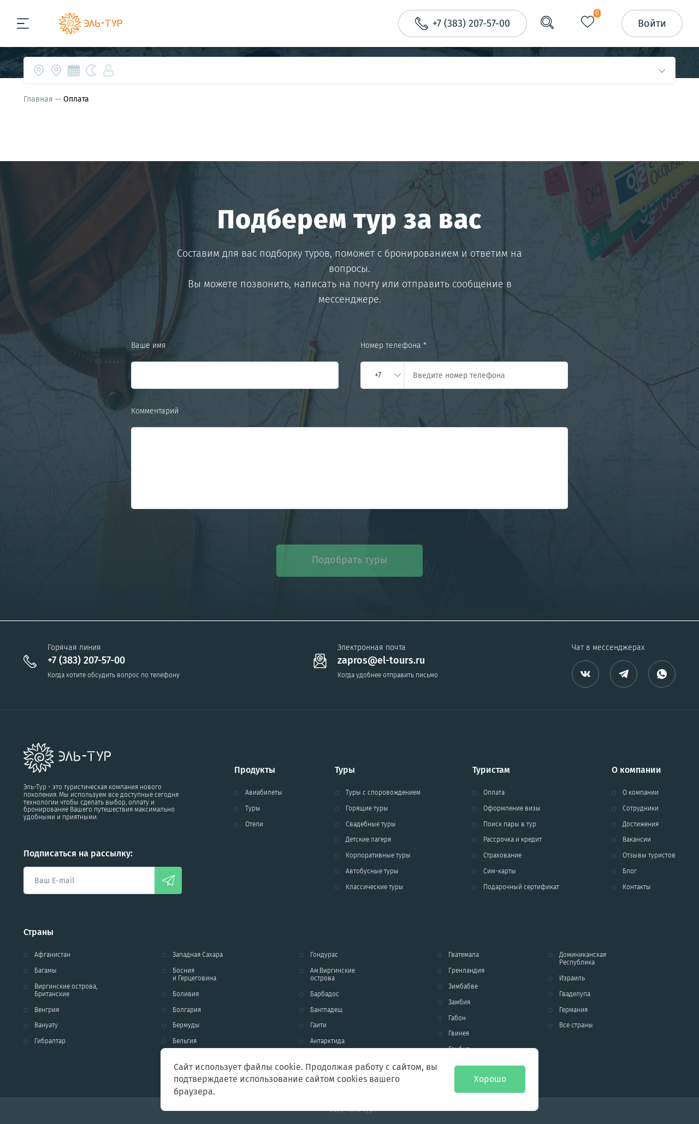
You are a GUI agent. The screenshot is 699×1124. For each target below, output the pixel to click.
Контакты (637, 887)
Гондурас (324, 955)
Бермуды (186, 1025)
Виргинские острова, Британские (65, 990)
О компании (641, 792)
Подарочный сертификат (521, 887)
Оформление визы (512, 808)
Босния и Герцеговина (194, 974)
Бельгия (185, 1041)
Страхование (502, 855)
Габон (457, 1018)
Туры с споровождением (383, 792)
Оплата (494, 792)
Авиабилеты (263, 792)
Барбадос (324, 994)
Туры (252, 808)
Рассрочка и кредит (512, 839)
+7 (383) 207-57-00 (86, 660)
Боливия (186, 994)
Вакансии (637, 839)
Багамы (45, 970)
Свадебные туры (371, 824)
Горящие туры (367, 808)
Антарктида (327, 1041)
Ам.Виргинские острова (332, 974)
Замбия (459, 1002)
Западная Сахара (198, 955)
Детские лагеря (368, 839)
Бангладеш (326, 1010)
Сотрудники (641, 808)
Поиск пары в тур (509, 824)
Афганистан (52, 955)
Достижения (641, 824)
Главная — (43, 99)
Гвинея (458, 1033)
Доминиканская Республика (582, 958)
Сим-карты (499, 871)
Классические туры (375, 887)
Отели (254, 824)
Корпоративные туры (378, 855)
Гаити (318, 1025)
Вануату (46, 1025)
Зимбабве (463, 986)
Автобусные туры (372, 871)
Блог (630, 871)
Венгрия (46, 1010)
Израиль (572, 978)
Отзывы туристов (649, 855)
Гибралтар (50, 1041)
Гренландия (466, 970)
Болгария (187, 1010)
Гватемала (463, 955)
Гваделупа (574, 994)
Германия (573, 1010)
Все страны (576, 1025)
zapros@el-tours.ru (381, 660)
